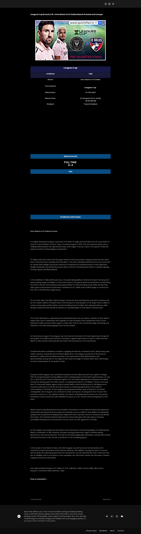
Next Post (106, 499)
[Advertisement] (70, 124)
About (112, 531)
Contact (120, 531)
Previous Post (36, 499)
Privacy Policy (91, 531)
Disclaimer (103, 531)
